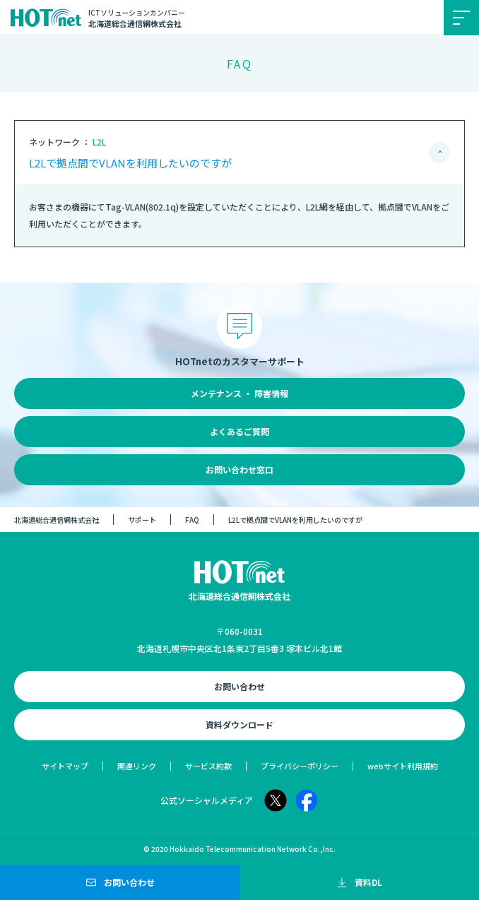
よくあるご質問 (239, 431)
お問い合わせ (239, 686)
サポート (142, 519)
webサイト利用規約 (402, 765)
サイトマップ (65, 765)
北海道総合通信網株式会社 (56, 519)
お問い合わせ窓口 (239, 469)
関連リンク (136, 765)
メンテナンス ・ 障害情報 (239, 393)
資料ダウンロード (239, 724)
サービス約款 (208, 765)
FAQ (192, 519)
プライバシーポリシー (299, 765)
